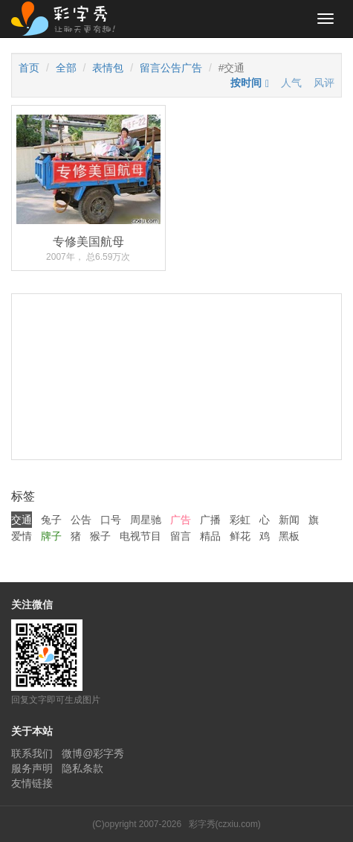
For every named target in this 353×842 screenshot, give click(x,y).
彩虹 (240, 520)
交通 (21, 520)
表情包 (107, 68)
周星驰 (145, 520)
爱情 (21, 536)
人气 (291, 83)
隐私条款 (82, 768)
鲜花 (240, 536)
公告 (81, 520)
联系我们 (32, 753)
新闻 (289, 520)
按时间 (246, 83)
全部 (66, 68)
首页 (29, 68)
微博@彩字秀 (93, 753)
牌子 (51, 536)
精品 (210, 536)
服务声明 (32, 768)
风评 (324, 83)
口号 (110, 520)
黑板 (289, 536)
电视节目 (140, 536)
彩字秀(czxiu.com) (225, 824)
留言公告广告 (171, 68)
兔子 (51, 520)
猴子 (100, 536)
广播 (210, 520)
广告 (180, 520)
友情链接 (32, 783)
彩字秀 (68, 18)
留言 (180, 536)
